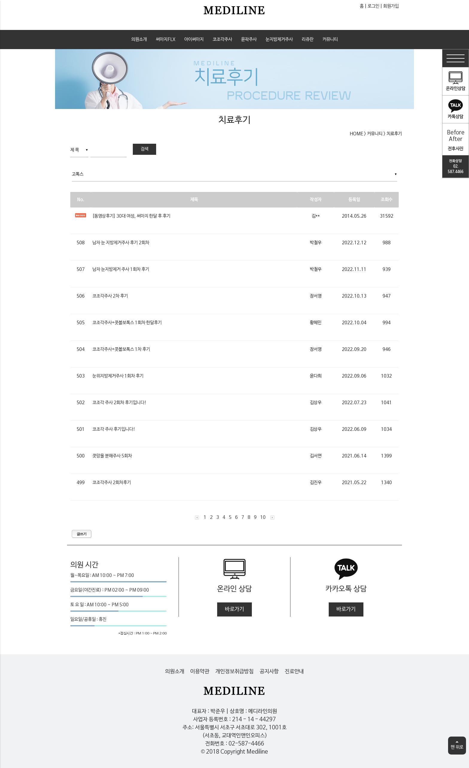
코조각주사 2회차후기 (111, 482)
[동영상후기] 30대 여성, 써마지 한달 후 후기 (131, 216)
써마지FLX (165, 39)
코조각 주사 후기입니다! (113, 429)
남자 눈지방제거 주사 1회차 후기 (120, 269)
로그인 (373, 6)
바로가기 (234, 609)
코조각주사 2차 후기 (110, 296)
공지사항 (269, 672)
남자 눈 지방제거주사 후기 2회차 (120, 242)
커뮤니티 (330, 39)
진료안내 (294, 672)
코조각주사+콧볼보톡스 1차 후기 (121, 349)
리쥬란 (307, 39)
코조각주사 (222, 39)
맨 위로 (457, 746)
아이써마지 (194, 39)
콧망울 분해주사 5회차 (112, 456)
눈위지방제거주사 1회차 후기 (118, 376)
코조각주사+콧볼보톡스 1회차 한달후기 (127, 322)
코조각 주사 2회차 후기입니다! (119, 402)
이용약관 (199, 672)
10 (263, 517)
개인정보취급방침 (234, 672)
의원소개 (139, 39)
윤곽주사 (249, 39)
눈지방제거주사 (279, 39)
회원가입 (391, 6)
